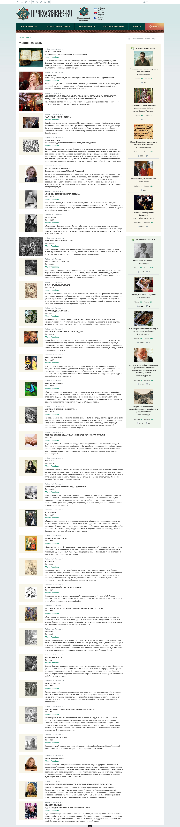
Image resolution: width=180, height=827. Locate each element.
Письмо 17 (49, 360)
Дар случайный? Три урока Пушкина (63, 587)
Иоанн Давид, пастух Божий (144, 260)
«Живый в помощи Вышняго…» (61, 409)
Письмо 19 (49, 313)
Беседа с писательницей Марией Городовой (64, 171)
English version (99, 18)
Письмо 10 (49, 515)
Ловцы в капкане (54, 383)
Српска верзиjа (99, 14)
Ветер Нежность (53, 658)
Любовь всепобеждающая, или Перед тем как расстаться (75, 435)
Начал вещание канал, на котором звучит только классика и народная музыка (79, 78)
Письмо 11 (49, 489)
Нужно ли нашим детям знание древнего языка (66, 54)
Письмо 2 (49, 712)
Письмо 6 (49, 611)
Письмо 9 (49, 541)
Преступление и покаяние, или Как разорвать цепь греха (74, 608)
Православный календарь (83, 14)
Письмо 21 (49, 264)
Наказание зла (52, 140)
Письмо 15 (49, 412)
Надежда (49, 562)
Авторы (28, 37)
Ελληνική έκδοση (99, 9)
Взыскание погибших (56, 538)
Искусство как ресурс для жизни (143, 179)
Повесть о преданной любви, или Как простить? (70, 709)
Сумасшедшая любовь (57, 311)
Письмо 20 (49, 287)
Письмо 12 (49, 437)
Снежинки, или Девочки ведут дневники (65, 487)
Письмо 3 (49, 686)
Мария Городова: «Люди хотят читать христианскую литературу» (78, 784)
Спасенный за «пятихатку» (59, 241)
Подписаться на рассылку (154, 2)
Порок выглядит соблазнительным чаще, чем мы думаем (70, 143)
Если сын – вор (53, 683)
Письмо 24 (49, 196)
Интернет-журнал (87, 26)
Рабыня (49, 632)
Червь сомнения (53, 52)
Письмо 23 (49, 220)
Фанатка (49, 461)
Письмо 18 (49, 334)
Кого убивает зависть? (57, 262)
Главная (21, 37)
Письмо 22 (49, 243)
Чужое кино (51, 512)
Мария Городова (52, 57)
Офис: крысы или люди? (57, 285)
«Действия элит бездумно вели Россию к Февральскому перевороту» (81, 96)
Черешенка (51, 217)
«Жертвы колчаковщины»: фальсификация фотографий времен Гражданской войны (143, 409)
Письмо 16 (49, 386)
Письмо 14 (49, 463)
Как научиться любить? (57, 169)
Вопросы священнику (113, 26)
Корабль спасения (54, 758)
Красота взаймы (53, 357)
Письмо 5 (49, 634)
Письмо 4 (49, 660)
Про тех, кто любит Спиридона (143, 295)
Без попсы (50, 75)
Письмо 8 (49, 564)
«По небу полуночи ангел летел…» (62, 194)
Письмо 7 (49, 590)
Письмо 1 (49, 740)
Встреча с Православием (58, 26)
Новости (137, 26)
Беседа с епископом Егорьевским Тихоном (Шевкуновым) (70, 99)
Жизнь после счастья (56, 737)
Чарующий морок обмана (58, 117)
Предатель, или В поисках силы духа (64, 332)
